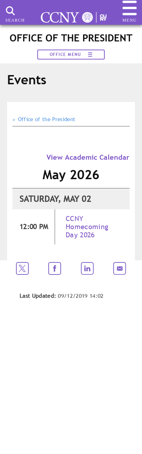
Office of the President (46, 119)
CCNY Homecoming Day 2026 (87, 227)
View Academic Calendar (88, 157)
